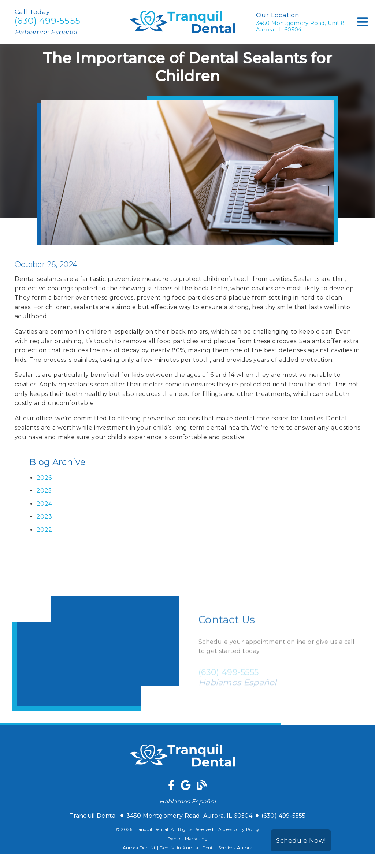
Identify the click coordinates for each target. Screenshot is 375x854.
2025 (44, 490)
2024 (44, 503)
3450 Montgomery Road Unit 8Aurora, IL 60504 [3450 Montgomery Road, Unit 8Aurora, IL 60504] (300, 26)
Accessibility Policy (239, 829)
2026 (44, 477)
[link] (187, 35)
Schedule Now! (301, 840)
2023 (44, 516)
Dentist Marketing (187, 838)
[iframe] (96, 654)
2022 (44, 529)
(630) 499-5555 (47, 20)
